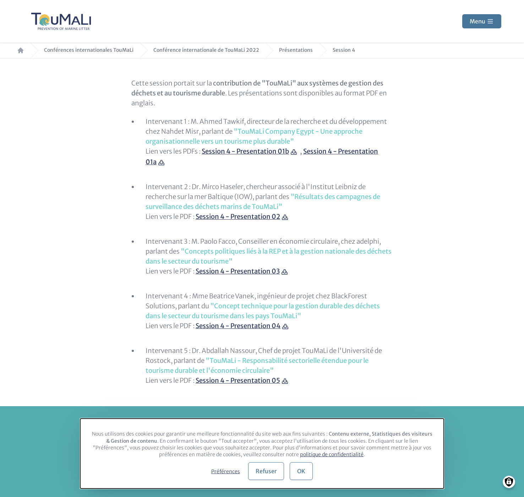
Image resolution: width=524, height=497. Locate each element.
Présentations (296, 50)
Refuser (266, 471)
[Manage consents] (509, 482)
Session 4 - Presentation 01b (245, 151)
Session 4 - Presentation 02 (238, 216)
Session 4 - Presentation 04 (238, 326)
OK (301, 471)
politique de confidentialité (332, 454)
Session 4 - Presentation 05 (238, 380)
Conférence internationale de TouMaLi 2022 (206, 50)
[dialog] (262, 453)
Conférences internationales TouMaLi (88, 50)
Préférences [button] (225, 471)
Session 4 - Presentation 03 (238, 271)
